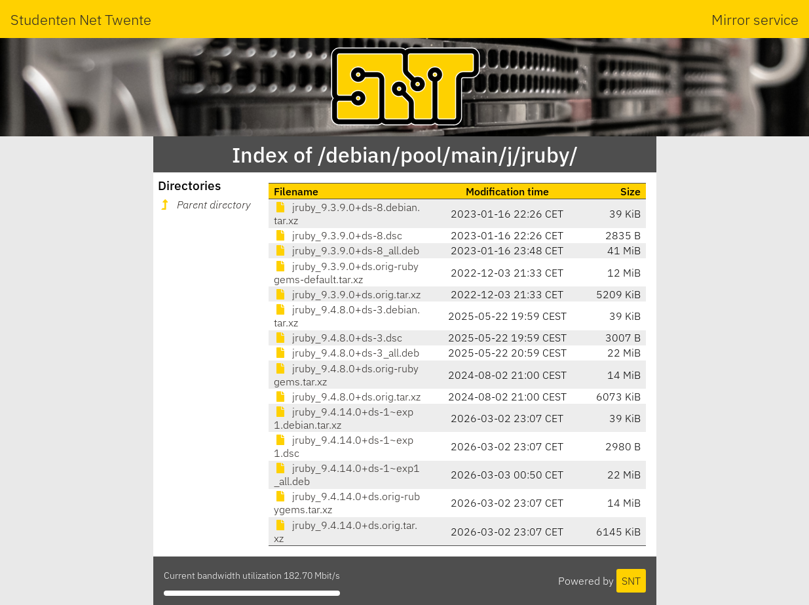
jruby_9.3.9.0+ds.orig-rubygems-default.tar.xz (346, 273)
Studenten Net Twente (80, 19)
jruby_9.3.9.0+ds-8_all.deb (346, 250)
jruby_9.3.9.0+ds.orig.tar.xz (347, 294)
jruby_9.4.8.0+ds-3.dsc (338, 337)
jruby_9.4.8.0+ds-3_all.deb (346, 352)
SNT (631, 580)
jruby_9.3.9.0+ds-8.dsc (338, 235)
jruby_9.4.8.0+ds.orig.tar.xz (347, 396)
